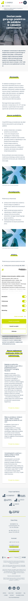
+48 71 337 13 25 (14, 542)
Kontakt (12, 595)
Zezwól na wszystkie (14, 321)
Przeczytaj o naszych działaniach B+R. (14, 575)
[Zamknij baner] (25, 269)
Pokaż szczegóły (18, 316)
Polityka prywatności (14, 597)
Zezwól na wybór (13, 326)
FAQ (24, 593)
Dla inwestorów (20, 595)
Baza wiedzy (18, 593)
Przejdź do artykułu (13, 408)
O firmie (6, 595)
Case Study (8, 5)
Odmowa (14, 331)
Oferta (4, 593)
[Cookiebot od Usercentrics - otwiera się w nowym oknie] (19, 270)
